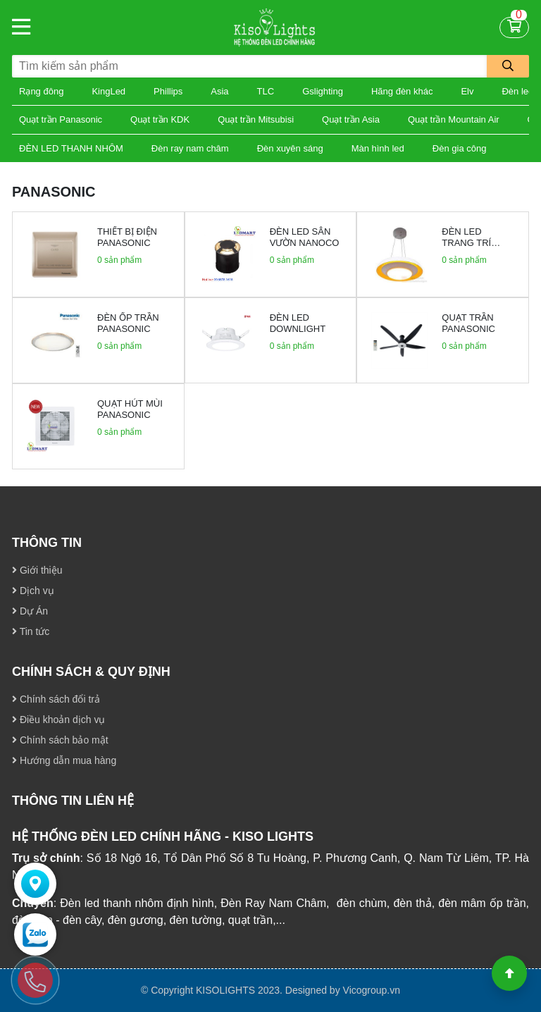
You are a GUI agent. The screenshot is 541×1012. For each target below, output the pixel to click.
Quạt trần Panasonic (60, 119)
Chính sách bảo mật (60, 740)
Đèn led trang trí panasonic (468, 242)
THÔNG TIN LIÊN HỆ (73, 801)
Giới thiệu (37, 570)
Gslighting (322, 91)
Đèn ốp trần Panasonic (128, 323)
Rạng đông (41, 91)
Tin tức (30, 631)
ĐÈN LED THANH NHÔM (71, 148)
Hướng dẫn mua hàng (64, 760)
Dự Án (30, 611)
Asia (219, 91)
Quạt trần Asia (351, 119)
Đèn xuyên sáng (290, 148)
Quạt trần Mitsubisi (256, 119)
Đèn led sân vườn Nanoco (305, 237)
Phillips (168, 91)
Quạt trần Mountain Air (453, 119)
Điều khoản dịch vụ (59, 719)
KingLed (108, 91)
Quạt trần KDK (159, 119)
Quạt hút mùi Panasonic (130, 409)
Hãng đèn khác (402, 91)
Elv (467, 91)
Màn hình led (378, 148)
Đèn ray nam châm (190, 148)
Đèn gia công (460, 148)
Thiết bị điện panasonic (127, 237)
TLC (266, 91)
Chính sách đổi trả (56, 699)
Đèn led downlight (297, 323)
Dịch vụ (33, 590)
